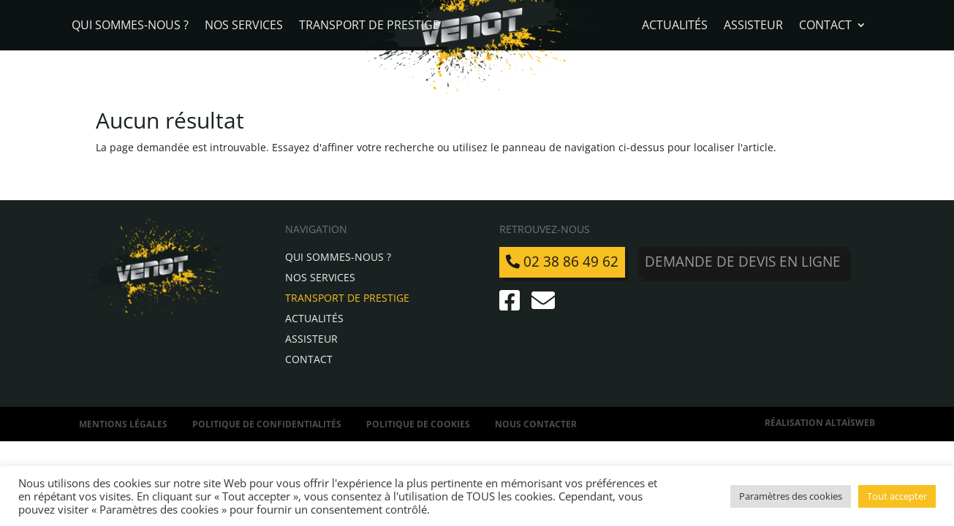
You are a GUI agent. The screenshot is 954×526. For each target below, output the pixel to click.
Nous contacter (536, 424)
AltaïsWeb (850, 422)
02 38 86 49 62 (562, 261)
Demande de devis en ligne (743, 261)
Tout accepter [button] (897, 496)
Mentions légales (123, 424)
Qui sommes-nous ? (130, 26)
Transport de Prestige (369, 26)
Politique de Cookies (418, 424)
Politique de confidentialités (266, 424)
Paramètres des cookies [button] (790, 496)
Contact (825, 26)
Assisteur (753, 26)
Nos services (244, 26)
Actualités (675, 26)
